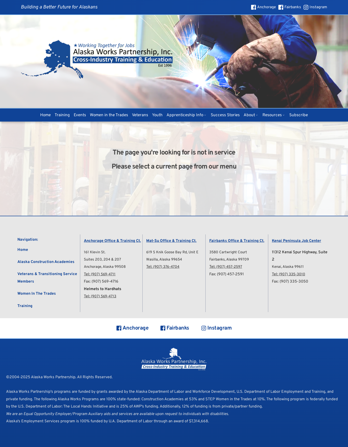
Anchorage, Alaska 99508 (106, 266)
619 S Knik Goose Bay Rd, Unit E (174, 252)
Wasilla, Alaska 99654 (165, 259)
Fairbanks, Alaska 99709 (230, 259)
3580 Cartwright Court (229, 252)
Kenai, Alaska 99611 (289, 266)
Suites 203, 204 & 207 (104, 259)
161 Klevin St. (95, 252)
